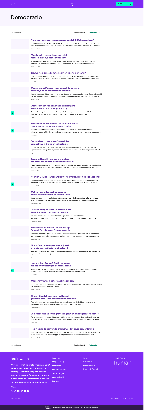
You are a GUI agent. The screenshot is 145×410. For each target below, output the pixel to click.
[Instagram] (12, 391)
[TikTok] (15, 391)
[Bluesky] (21, 391)
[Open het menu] (14, 4)
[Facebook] (28, 391)
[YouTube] (25, 391)
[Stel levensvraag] (124, 4)
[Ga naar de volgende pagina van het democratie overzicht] (95, 32)
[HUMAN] (122, 363)
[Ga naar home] (72, 4)
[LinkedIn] (18, 391)
